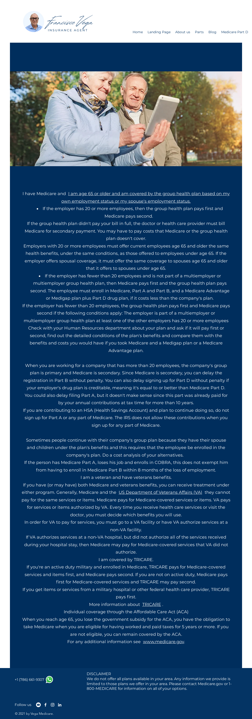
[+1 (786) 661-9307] (29, 679)
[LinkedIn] (59, 704)
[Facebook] (45, 704)
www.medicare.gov (163, 641)
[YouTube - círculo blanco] (38, 704)
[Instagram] (52, 704)
